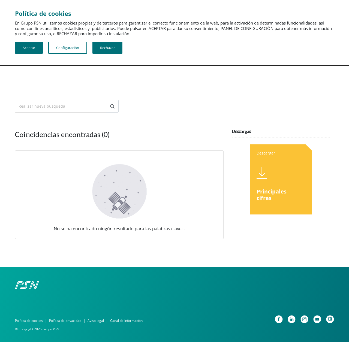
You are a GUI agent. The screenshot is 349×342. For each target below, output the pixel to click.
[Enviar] (112, 106)
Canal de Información (126, 320)
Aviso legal (96, 320)
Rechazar (107, 47)
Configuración (67, 47)
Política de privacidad (65, 320)
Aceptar (29, 47)
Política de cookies (29, 320)
